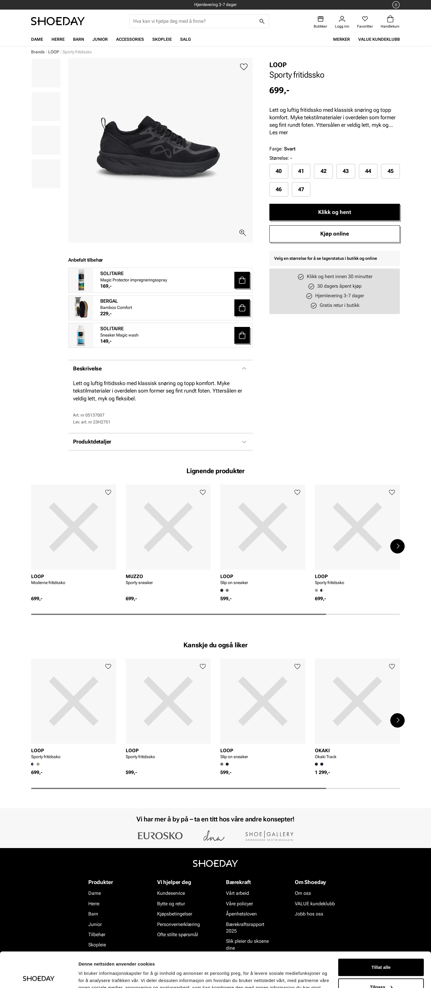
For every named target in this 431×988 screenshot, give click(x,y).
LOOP (53, 51)
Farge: (282, 149)
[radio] (278, 171)
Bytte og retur (171, 903)
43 (346, 171)
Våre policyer (239, 903)
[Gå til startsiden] (58, 21)
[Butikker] (320, 22)
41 (301, 171)
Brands (38, 51)
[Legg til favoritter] (243, 67)
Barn (78, 39)
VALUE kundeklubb (379, 39)
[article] (73, 540)
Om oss (303, 893)
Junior (100, 39)
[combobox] (194, 21)
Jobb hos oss (309, 914)
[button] (242, 280)
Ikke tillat (381, 971)
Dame (37, 39)
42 (324, 171)
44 (368, 171)
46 (279, 189)
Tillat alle (381, 932)
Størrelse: (279, 158)
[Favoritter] (365, 22)
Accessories (130, 39)
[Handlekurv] (390, 22)
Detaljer (86, 976)
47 (301, 189)
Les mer (278, 132)
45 (391, 171)
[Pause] (395, 5)
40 (279, 171)
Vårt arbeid (237, 893)
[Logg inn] (342, 22)
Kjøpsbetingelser (174, 914)
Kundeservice (171, 893)
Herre (58, 39)
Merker (341, 39)
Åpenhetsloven (241, 914)
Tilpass (381, 951)
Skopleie (162, 39)
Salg (185, 39)
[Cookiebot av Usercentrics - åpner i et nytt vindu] (39, 976)
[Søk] (262, 21)
